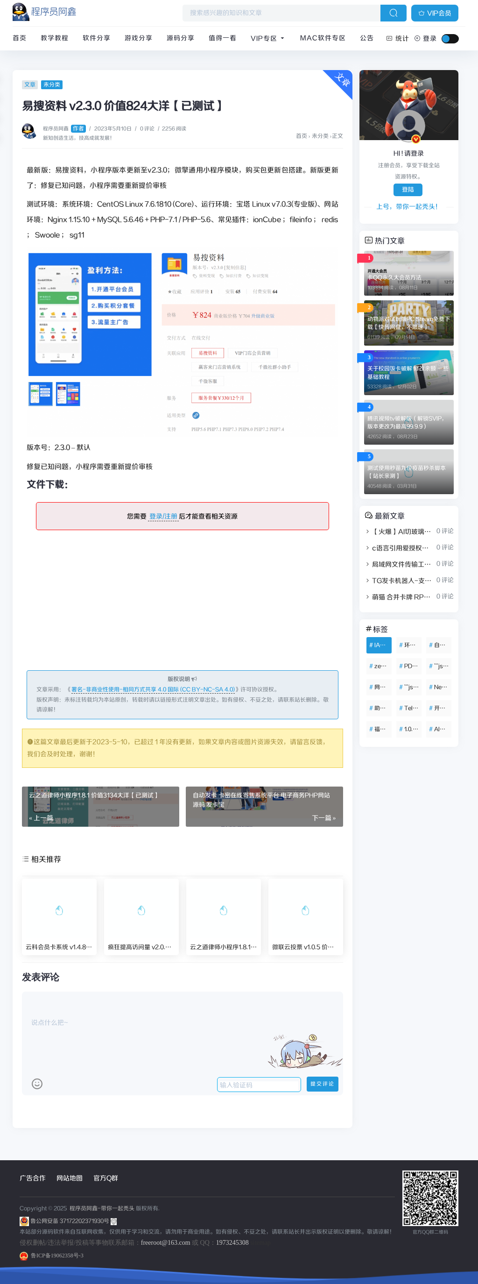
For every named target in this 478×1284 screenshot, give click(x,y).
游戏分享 (139, 38)
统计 (397, 39)
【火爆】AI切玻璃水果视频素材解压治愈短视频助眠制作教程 (399, 532)
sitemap (260, 1242)
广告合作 (33, 1178)
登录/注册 (163, 516)
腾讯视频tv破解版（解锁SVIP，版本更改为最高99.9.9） (407, 423)
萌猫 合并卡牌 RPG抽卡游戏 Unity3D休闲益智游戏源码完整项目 (399, 597)
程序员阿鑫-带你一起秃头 (101, 1209)
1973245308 (232, 1242)
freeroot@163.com (165, 1242)
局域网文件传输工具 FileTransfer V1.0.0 (399, 564)
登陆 (408, 189)
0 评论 (147, 129)
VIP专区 (268, 39)
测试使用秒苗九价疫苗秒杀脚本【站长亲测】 (406, 472)
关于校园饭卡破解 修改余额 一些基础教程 (408, 373)
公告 (367, 38)
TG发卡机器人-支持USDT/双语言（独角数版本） (399, 581)
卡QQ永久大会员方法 (394, 278)
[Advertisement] (182, 604)
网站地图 (69, 1178)
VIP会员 (434, 13)
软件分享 (97, 38)
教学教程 (55, 38)
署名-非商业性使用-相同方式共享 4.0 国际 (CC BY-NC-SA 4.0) (153, 690)
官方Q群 (105, 1178)
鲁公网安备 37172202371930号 (73, 1221)
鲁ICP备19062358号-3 (52, 1255)
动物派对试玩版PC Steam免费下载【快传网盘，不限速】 (408, 323)
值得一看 (223, 38)
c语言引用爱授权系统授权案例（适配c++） (399, 548)
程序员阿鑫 (64, 129)
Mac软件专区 (323, 38)
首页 (20, 38)
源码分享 (181, 38)
